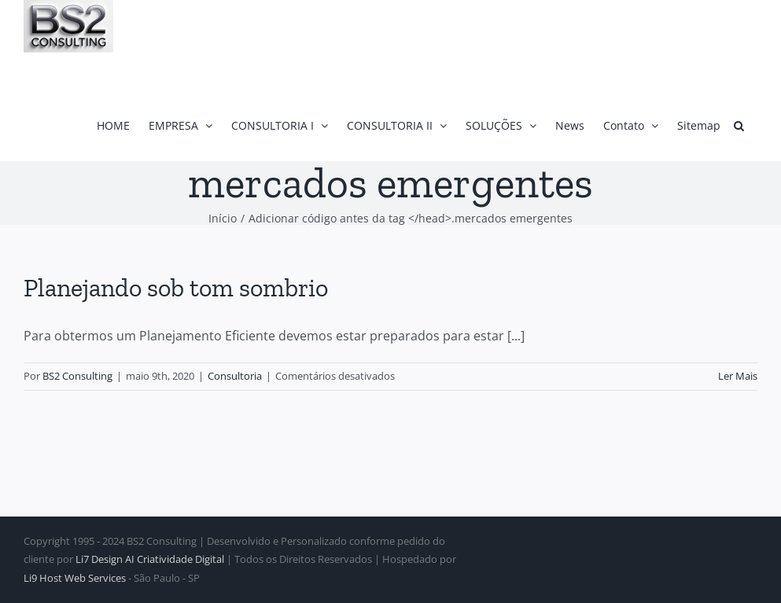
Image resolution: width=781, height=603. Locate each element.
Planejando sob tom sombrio (176, 288)
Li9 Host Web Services (75, 578)
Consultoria (235, 376)
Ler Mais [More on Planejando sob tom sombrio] (737, 376)
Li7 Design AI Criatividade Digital (150, 559)
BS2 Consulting (77, 376)
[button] (739, 125)
